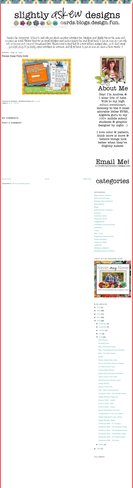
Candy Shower (103, 383)
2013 (99, 311)
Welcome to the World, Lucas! (109, 380)
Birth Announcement (101, 198)
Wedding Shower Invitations (104, 251)
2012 (99, 314)
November (103, 327)
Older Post (87, 179)
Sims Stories (103, 340)
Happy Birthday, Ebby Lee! (108, 397)
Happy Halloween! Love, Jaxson (110, 417)
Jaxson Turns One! (105, 387)
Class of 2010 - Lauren (106, 400)
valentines (98, 245)
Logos (96, 230)
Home (47, 179)
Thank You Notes (100, 242)
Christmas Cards (100, 216)
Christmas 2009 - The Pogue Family (111, 437)
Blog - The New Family (106, 353)
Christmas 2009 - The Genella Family (112, 393)
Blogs (96, 207)
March (101, 444)
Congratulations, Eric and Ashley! (110, 413)
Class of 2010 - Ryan (106, 403)
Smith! (100, 357)
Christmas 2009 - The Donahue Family (112, 427)
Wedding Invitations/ (101, 248)
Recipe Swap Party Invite (107, 360)
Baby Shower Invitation (102, 195)
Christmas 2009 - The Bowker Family (112, 434)
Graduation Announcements (104, 224)
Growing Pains (103, 343)
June (101, 337)
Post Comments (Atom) (21, 183)
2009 (99, 449)
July (100, 334)
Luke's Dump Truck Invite (107, 377)
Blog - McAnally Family (106, 347)
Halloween (98, 227)
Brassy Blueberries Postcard (108, 410)
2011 (99, 317)
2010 (99, 321)
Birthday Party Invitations (103, 201)
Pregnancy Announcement (104, 236)
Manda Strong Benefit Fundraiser (110, 373)
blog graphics (99, 204)
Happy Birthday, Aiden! (106, 420)
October (102, 330)
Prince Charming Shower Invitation (111, 363)
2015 (99, 307)
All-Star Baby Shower (106, 370)
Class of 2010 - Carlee (106, 407)
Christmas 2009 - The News (108, 440)
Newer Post (6, 179)
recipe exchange (100, 239)
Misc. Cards (14, 103)
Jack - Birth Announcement (108, 390)
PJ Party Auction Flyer (106, 367)
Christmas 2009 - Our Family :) (109, 423)
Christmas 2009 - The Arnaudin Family (112, 430)
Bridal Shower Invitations (103, 210)
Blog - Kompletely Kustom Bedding (111, 350)
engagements (99, 222)
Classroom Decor (100, 219)
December (103, 324)
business (97, 213)
